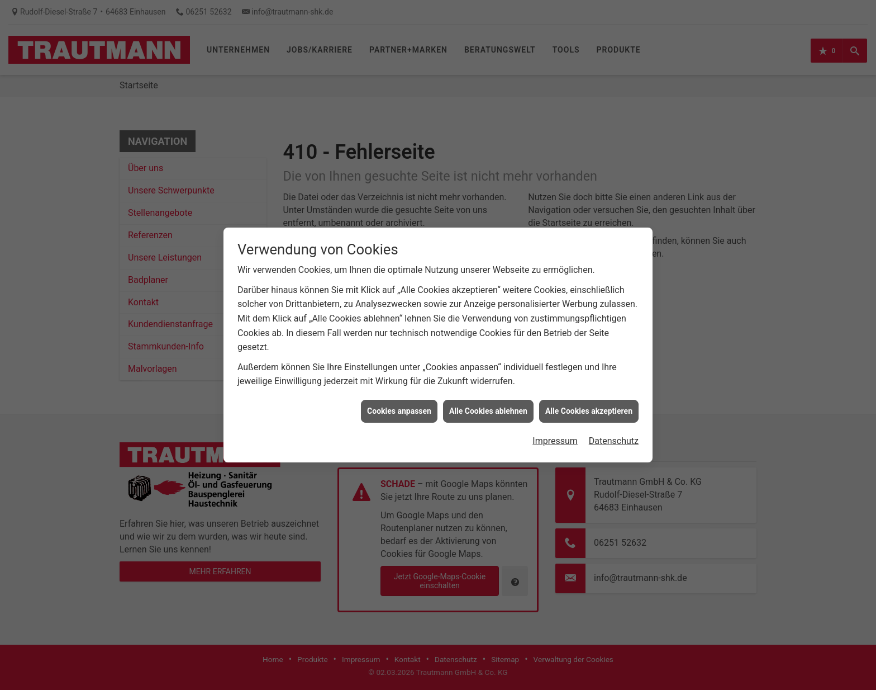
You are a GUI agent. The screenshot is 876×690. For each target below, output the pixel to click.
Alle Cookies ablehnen (488, 405)
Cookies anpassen (399, 405)
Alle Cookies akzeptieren (588, 405)
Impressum (555, 435)
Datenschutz (614, 435)
